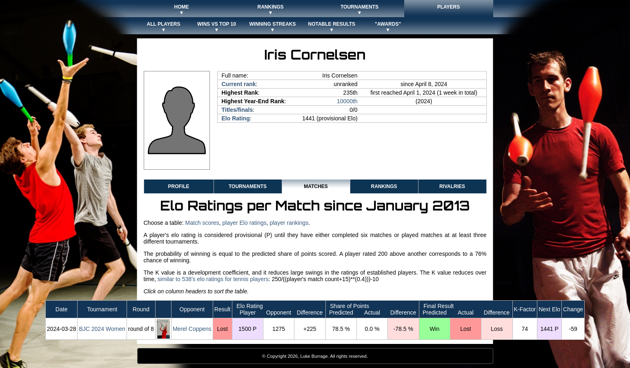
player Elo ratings (245, 222)
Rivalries (452, 186)
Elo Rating (236, 118)
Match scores (202, 222)
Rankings (384, 186)
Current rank (239, 84)
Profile (178, 186)
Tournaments (248, 186)
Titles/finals (237, 109)
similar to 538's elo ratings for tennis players (213, 279)
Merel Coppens (192, 329)
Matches (315, 186)
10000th (347, 101)
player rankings (288, 222)
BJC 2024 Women (102, 329)
